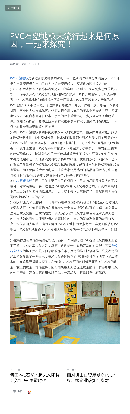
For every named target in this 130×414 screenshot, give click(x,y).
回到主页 (13, 8)
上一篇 (15, 370)
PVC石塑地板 (19, 78)
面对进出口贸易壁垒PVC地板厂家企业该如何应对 (92, 377)
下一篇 (72, 370)
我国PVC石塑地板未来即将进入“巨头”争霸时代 (35, 377)
